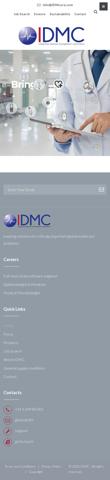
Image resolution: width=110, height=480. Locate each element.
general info (24, 420)
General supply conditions (24, 368)
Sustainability (60, 14)
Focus (8, 334)
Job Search (22, 14)
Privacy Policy (51, 466)
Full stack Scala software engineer (31, 276)
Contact (80, 14)
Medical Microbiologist (22, 293)
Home (9, 325)
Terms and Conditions (20, 466)
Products (11, 342)
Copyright (36, 472)
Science (40, 14)
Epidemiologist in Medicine (25, 284)
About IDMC (14, 359)
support (21, 430)
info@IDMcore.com (58, 5)
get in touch (24, 441)
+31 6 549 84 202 (29, 409)
